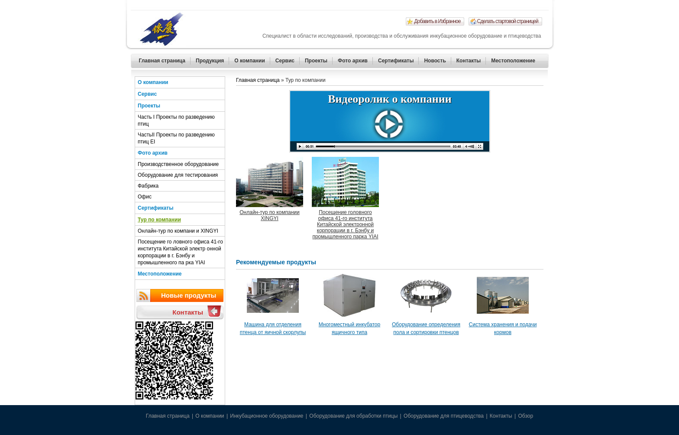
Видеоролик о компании (389, 99)
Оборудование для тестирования (178, 175)
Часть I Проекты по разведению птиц (176, 120)
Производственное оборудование (178, 164)
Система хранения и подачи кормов (503, 328)
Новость (435, 61)
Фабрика (148, 186)
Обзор (525, 416)
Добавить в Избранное (437, 21)
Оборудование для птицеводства (444, 416)
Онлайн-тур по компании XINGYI (269, 215)
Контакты (468, 61)
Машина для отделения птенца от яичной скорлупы (273, 328)
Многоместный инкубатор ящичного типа (349, 328)
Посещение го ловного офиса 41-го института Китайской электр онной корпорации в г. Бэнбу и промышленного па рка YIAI (180, 252)
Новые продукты (188, 295)
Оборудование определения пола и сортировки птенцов (426, 328)
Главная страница (162, 61)
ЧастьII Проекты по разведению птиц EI (176, 138)
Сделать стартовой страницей (507, 21)
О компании (249, 61)
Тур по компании (159, 220)
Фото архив (353, 61)
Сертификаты (396, 61)
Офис (145, 197)
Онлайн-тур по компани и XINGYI (178, 231)
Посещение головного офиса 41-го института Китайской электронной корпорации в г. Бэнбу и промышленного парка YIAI (345, 224)
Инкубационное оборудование (266, 416)
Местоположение (513, 61)
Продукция (210, 61)
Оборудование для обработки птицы (353, 416)
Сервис (284, 61)
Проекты (316, 61)
